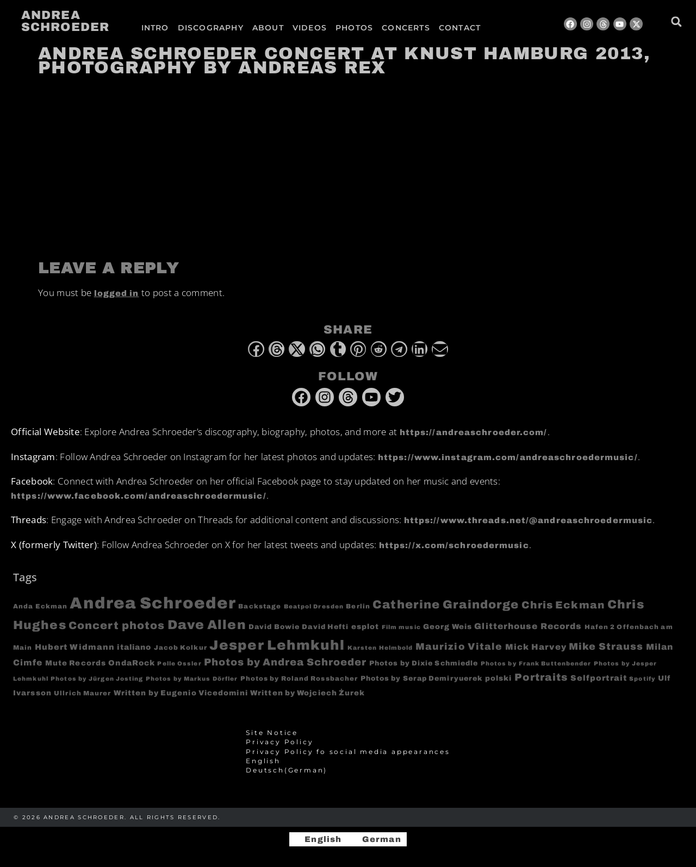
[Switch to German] (512, 27)
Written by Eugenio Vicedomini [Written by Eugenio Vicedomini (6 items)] (181, 693)
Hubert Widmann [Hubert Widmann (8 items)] (75, 647)
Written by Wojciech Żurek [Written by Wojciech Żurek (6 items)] (307, 693)
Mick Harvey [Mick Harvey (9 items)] (536, 647)
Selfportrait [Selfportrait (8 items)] (598, 678)
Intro (155, 28)
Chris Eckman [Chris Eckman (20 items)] (563, 605)
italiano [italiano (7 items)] (134, 647)
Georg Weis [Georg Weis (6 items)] (447, 627)
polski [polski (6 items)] (498, 678)
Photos (354, 28)
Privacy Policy (279, 742)
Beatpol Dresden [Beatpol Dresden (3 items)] (314, 607)
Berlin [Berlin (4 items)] (358, 606)
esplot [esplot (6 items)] (365, 627)
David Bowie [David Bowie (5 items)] (274, 627)
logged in (116, 293)
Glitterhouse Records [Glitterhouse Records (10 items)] (528, 626)
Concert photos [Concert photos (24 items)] (117, 625)
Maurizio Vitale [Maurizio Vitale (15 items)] (459, 647)
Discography (211, 28)
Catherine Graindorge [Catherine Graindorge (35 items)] (445, 604)
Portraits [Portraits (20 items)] (541, 677)
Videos (310, 28)
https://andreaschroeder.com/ (474, 432)
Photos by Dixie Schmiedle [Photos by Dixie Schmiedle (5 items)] (423, 663)
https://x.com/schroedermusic (454, 545)
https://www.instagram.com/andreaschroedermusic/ (508, 457)
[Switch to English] (318, 839)
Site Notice (272, 733)
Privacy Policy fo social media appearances (348, 752)
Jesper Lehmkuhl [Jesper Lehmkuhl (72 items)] (277, 645)
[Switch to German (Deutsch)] (348, 770)
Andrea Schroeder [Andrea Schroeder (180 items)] (153, 603)
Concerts (406, 28)
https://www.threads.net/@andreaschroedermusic (528, 520)
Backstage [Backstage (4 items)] (259, 606)
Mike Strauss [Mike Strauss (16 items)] (606, 646)
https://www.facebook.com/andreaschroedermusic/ (138, 496)
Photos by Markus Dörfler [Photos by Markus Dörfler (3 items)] (192, 679)
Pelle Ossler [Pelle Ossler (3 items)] (179, 664)
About (268, 28)
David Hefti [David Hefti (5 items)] (325, 627)
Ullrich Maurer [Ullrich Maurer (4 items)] (82, 693)
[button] (676, 21)
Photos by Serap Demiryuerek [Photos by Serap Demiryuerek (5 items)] (422, 678)
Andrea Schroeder (65, 21)
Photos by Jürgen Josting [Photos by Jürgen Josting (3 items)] (97, 679)
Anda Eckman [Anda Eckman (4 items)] (40, 606)
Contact (460, 28)
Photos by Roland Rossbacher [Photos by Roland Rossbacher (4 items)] (299, 678)
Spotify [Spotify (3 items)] (642, 679)
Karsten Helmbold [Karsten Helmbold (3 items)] (380, 648)
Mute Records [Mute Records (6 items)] (75, 663)
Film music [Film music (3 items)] (401, 627)
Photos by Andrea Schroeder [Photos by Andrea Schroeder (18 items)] (285, 662)
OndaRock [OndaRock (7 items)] (131, 663)
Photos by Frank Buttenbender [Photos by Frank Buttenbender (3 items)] (536, 664)
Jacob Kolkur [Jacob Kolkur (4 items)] (180, 647)
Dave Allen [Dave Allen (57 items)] (206, 625)
